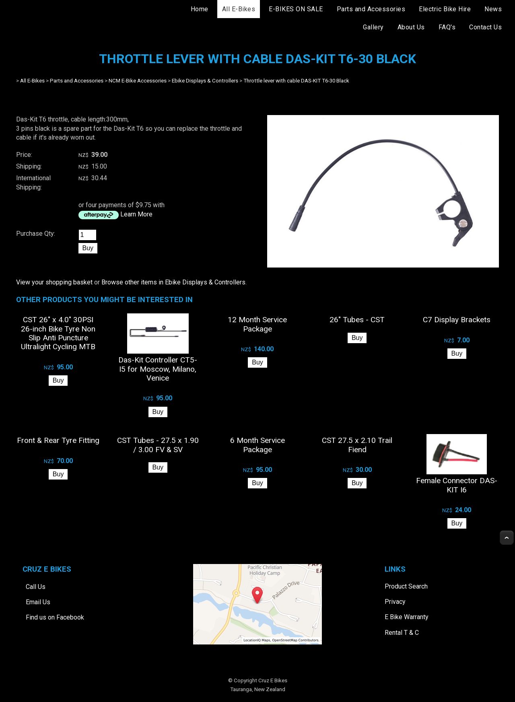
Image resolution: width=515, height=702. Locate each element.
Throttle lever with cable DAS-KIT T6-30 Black (296, 81)
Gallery (373, 27)
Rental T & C (402, 632)
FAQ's (447, 27)
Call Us (35, 586)
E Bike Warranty (406, 617)
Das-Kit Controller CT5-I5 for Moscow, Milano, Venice (157, 369)
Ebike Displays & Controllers (205, 81)
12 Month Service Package (257, 324)
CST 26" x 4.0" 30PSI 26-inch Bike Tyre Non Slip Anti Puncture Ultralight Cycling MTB (58, 333)
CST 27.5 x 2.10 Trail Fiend (357, 445)
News (493, 9)
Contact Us (485, 27)
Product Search (406, 586)
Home (199, 9)
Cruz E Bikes (272, 680)
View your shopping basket (54, 282)
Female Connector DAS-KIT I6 (456, 485)
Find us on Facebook (55, 617)
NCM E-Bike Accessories (138, 81)
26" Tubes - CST (357, 319)
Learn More (136, 214)
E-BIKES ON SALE (296, 9)
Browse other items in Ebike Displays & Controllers (173, 282)
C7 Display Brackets (456, 319)
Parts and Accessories (371, 9)
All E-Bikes (238, 9)
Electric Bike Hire (445, 9)
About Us (411, 27)
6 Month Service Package (257, 445)
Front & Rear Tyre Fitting (58, 440)
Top (507, 538)
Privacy (395, 601)
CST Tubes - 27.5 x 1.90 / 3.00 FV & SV (158, 445)
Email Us (38, 602)
